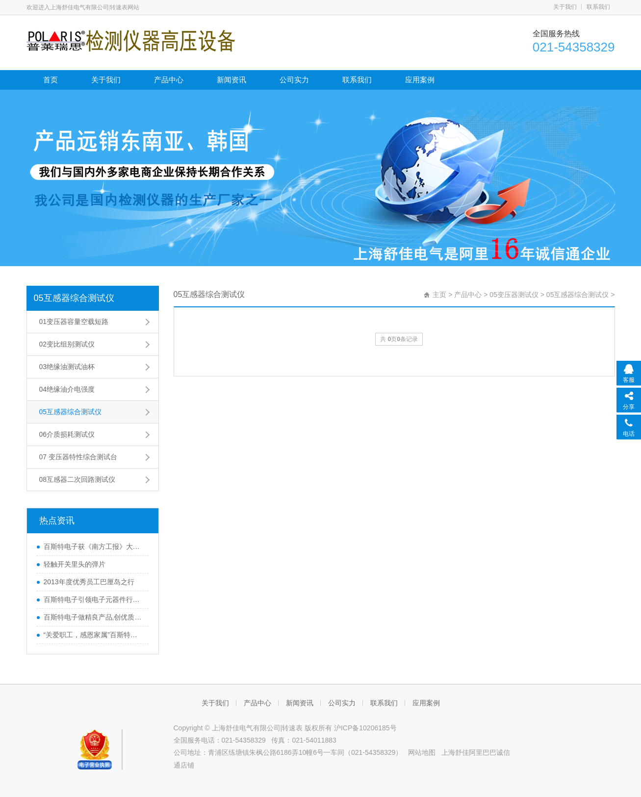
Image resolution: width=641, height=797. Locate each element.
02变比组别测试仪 (67, 344)
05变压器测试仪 (513, 295)
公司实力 (294, 79)
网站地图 (422, 752)
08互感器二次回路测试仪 (77, 479)
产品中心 (168, 79)
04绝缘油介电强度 (67, 389)
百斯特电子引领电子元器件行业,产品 (94, 599)
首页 (50, 79)
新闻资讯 (231, 79)
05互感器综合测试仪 (74, 298)
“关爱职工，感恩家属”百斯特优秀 (94, 635)
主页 (439, 295)
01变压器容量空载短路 (74, 321)
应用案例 (420, 79)
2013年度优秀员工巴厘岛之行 (89, 582)
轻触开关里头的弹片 (74, 564)
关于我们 (565, 6)
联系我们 (598, 6)
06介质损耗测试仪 (67, 434)
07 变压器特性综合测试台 (78, 457)
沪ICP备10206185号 (365, 728)
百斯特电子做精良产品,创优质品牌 (94, 617)
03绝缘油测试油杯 (67, 367)
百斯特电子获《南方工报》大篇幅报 (94, 546)
